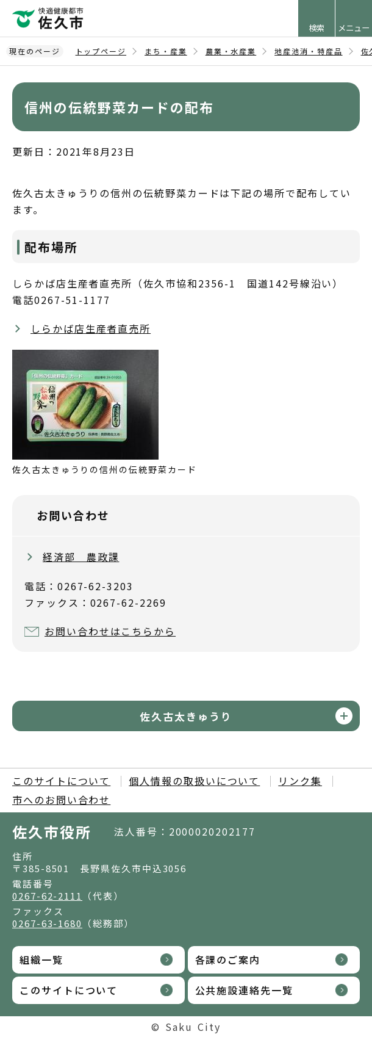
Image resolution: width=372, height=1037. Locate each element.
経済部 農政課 (81, 556)
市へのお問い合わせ (61, 799)
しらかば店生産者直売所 (90, 328)
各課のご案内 (228, 959)
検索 (316, 28)
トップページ (101, 51)
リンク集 (300, 780)
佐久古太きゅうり (186, 716)
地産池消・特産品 (308, 51)
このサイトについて (61, 780)
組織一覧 (41, 959)
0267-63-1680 (47, 923)
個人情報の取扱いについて (194, 780)
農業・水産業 (231, 51)
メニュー (354, 28)
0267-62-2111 (47, 895)
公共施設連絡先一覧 (244, 990)
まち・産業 (166, 51)
